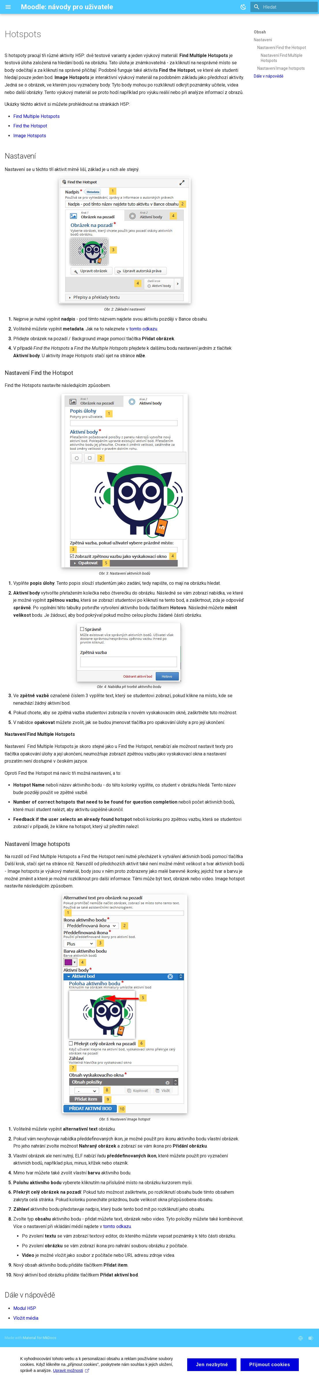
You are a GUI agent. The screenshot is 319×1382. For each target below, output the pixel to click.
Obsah (260, 32)
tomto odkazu (143, 329)
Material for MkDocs (39, 1338)
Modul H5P (24, 1308)
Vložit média (25, 1318)
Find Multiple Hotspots (36, 116)
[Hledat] (284, 7)
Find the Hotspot (30, 126)
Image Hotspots (29, 135)
